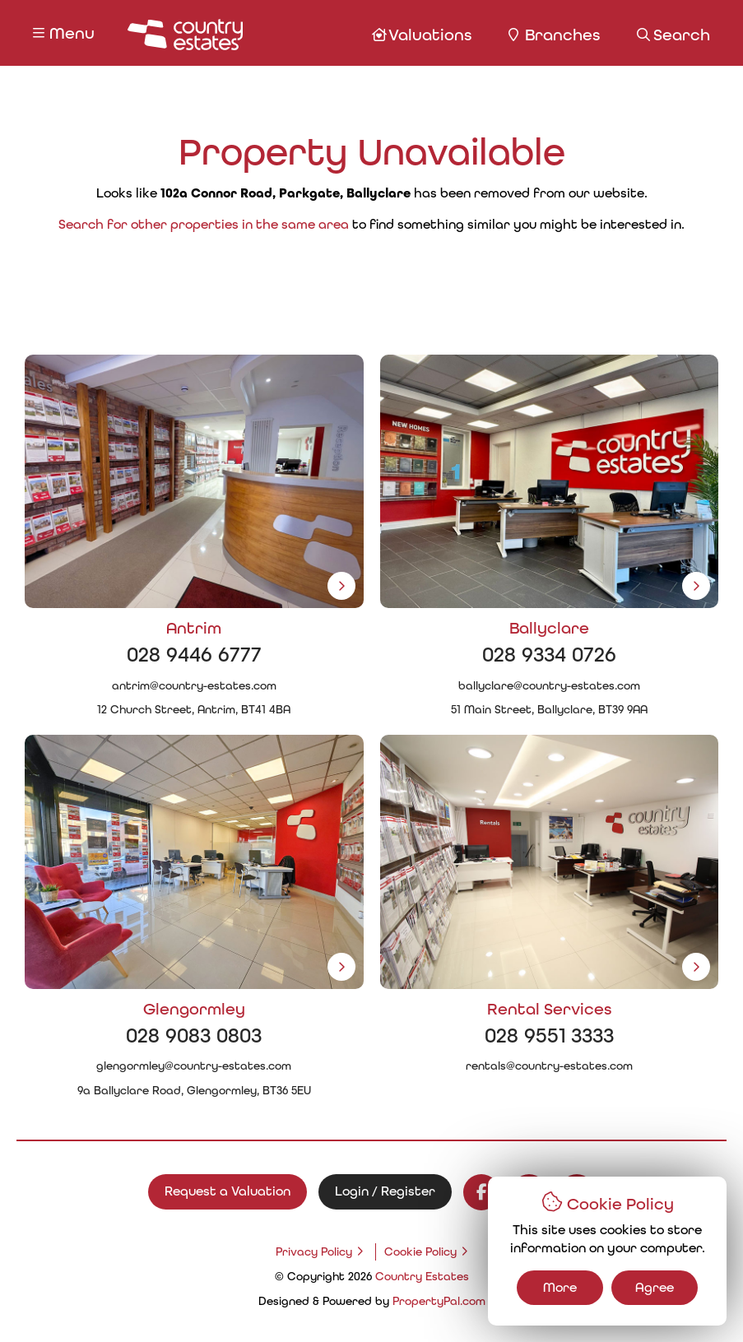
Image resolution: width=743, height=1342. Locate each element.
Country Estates (422, 1276)
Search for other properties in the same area (203, 224)
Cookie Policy (420, 1251)
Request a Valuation (227, 1191)
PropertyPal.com (438, 1300)
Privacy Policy (314, 1251)
